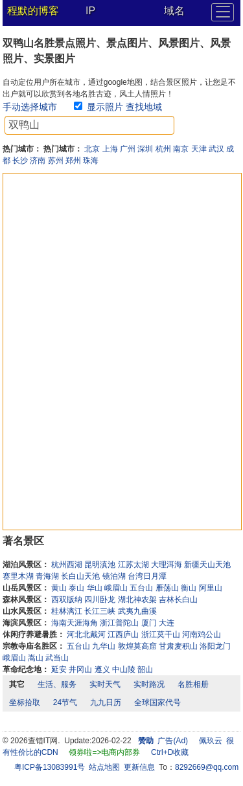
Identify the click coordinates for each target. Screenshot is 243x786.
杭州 (163, 148)
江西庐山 (123, 634)
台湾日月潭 (147, 576)
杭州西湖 (66, 564)
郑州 (73, 160)
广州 (127, 148)
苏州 (56, 160)
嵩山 (35, 657)
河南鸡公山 (201, 634)
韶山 (145, 669)
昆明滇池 (99, 564)
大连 (166, 622)
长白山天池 (80, 576)
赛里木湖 (18, 576)
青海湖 (47, 576)
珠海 (90, 160)
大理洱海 (166, 564)
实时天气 (105, 684)
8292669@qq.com (206, 767)
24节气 (65, 702)
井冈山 (80, 669)
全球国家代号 (157, 702)
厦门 (149, 622)
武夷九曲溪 (137, 611)
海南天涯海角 (74, 622)
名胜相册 (193, 684)
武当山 (57, 657)
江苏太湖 (133, 564)
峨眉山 (116, 587)
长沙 (20, 160)
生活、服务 (57, 684)
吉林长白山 (178, 599)
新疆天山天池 (207, 564)
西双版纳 (66, 599)
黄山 (59, 587)
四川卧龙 (99, 599)
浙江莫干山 (160, 634)
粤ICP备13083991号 (49, 767)
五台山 (141, 587)
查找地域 (144, 107)
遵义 (102, 669)
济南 (37, 160)
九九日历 (105, 702)
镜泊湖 (114, 576)
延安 (59, 669)
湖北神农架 (137, 599)
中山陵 (123, 669)
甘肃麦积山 (178, 646)
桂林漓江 (66, 611)
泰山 (76, 587)
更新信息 (139, 767)
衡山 (188, 587)
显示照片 (105, 107)
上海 (110, 148)
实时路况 (149, 684)
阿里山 (210, 587)
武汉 (216, 148)
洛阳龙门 (215, 646)
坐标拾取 (24, 702)
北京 (92, 148)
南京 (181, 148)
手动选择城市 (30, 107)
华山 (94, 587)
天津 (199, 148)
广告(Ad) (172, 740)
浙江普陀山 (119, 622)
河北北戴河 (86, 634)
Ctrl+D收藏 (170, 752)
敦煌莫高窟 (137, 646)
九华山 (103, 646)
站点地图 (104, 767)
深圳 (145, 148)
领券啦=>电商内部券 (104, 752)
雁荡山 (167, 587)
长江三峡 (99, 611)
